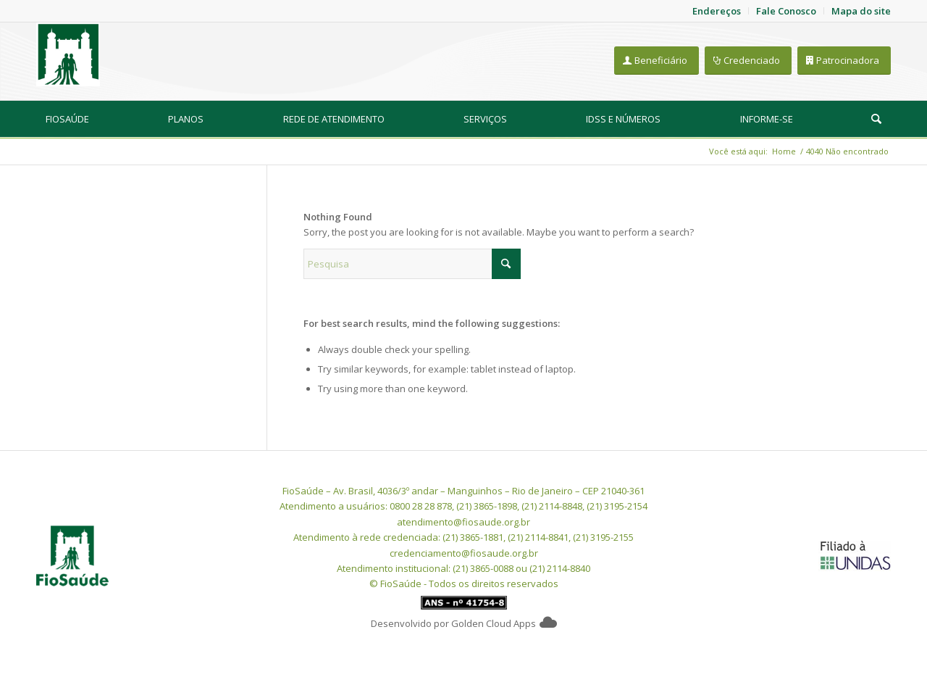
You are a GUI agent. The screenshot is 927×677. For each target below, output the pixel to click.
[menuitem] (67, 119)
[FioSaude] (68, 54)
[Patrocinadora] (844, 60)
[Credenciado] (748, 60)
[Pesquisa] (876, 119)
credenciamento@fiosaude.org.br (464, 553)
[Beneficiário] (656, 60)
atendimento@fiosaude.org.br (463, 521)
